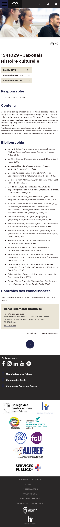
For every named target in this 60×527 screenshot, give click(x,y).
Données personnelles (30, 503)
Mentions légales (30, 498)
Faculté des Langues (14, 314)
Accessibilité (30, 494)
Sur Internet (10, 325)
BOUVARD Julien (16, 98)
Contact (30, 484)
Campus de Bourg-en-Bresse (21, 386)
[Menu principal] (4, 4)
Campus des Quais (16, 380)
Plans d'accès (30, 489)
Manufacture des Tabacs (19, 374)
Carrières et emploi (30, 480)
